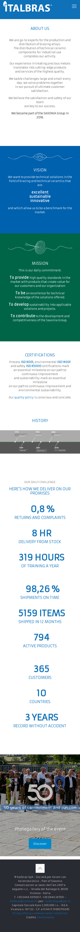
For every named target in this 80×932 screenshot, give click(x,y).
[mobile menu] (74, 6)
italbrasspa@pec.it (57, 901)
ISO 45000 (33, 366)
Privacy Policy (22, 913)
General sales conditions (51, 913)
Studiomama (45, 917)
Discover (40, 844)
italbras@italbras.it (23, 901)
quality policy (24, 397)
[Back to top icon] (40, 868)
